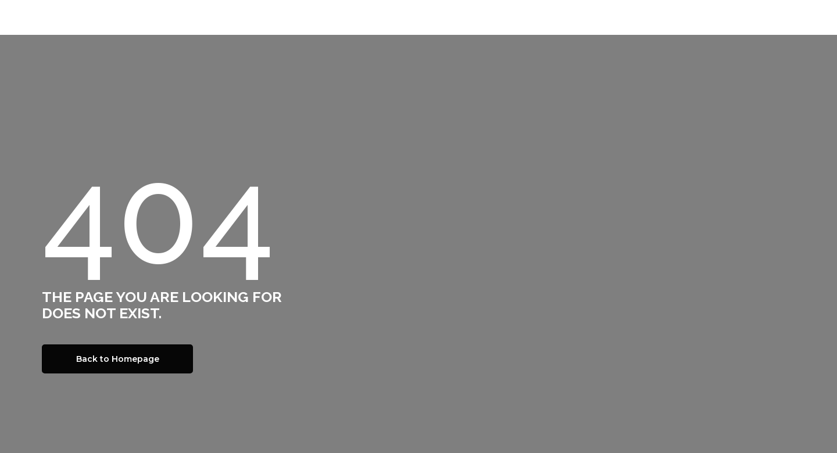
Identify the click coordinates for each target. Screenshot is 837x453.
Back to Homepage (117, 359)
